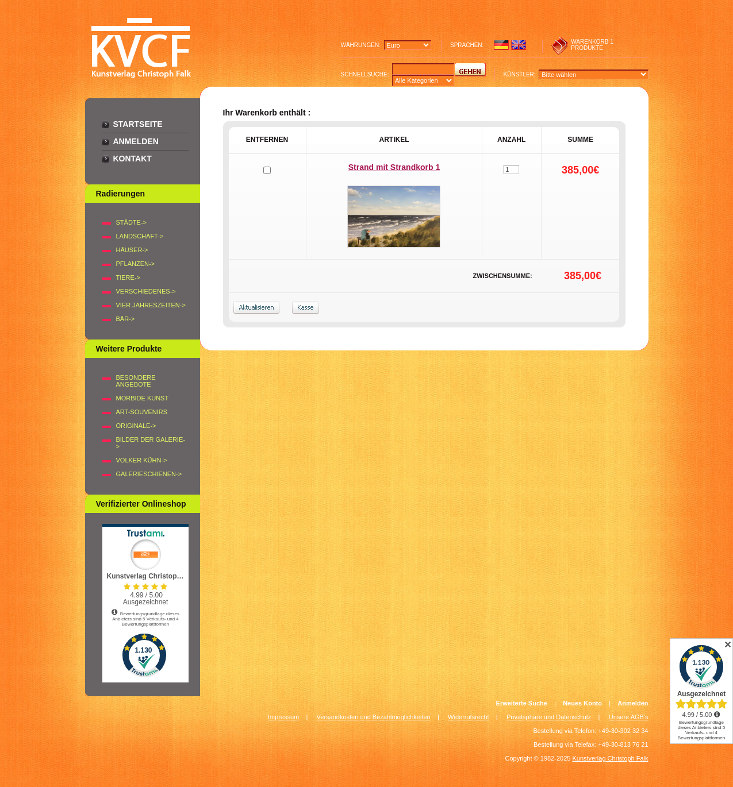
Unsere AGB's (628, 716)
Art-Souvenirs (142, 411)
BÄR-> (125, 318)
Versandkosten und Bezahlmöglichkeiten (374, 716)
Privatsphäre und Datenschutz (548, 716)
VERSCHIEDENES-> (146, 291)
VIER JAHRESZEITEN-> (151, 305)
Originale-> (136, 425)
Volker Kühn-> (141, 460)
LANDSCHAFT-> (140, 236)
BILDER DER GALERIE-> (150, 443)
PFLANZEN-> (135, 263)
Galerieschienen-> (149, 473)
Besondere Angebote (136, 381)
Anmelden (136, 141)
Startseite (138, 124)
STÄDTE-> (131, 222)
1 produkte (592, 44)
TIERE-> (128, 277)
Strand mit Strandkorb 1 (394, 167)
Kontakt (132, 158)
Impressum (283, 716)
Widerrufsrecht (468, 716)
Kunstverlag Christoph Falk (610, 758)
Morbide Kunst (142, 398)
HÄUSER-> (132, 249)
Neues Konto (582, 703)
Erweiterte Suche (521, 703)
